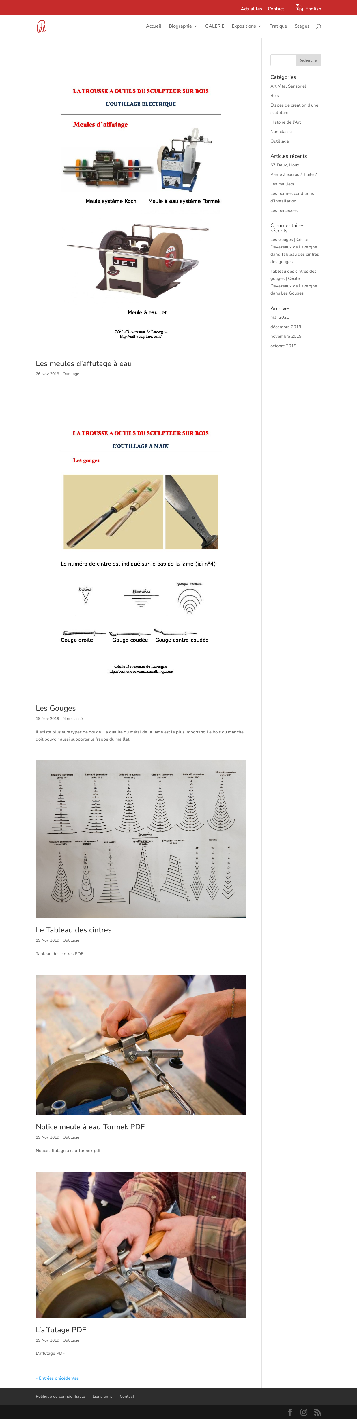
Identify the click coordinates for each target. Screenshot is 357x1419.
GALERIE (214, 26)
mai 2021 (279, 317)
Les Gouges (56, 708)
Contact (276, 9)
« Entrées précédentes (57, 1378)
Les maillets (282, 184)
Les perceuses (284, 210)
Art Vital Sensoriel (288, 86)
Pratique (278, 26)
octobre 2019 (283, 346)
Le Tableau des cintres (74, 930)
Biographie (180, 26)
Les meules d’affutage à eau (84, 363)
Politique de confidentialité (60, 1396)
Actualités (251, 9)
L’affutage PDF (61, 1330)
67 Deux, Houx (284, 165)
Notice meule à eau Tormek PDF (90, 1127)
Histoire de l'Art (285, 122)
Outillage (71, 374)
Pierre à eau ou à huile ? (293, 174)
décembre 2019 (285, 327)
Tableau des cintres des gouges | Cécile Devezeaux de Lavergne (293, 278)
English (313, 9)
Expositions (244, 26)
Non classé (73, 718)
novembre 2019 (286, 336)
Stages (302, 26)
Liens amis (102, 1396)
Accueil (153, 26)
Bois (274, 95)
